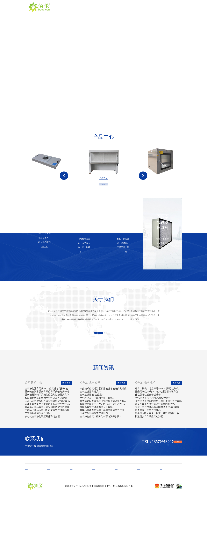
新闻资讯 (158, 7)
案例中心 (144, 7)
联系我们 (172, 7)
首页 (87, 7)
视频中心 (130, 7)
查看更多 (103, 204)
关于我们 (101, 7)
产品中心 (116, 7)
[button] (64, 184)
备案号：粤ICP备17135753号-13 (119, 545)
